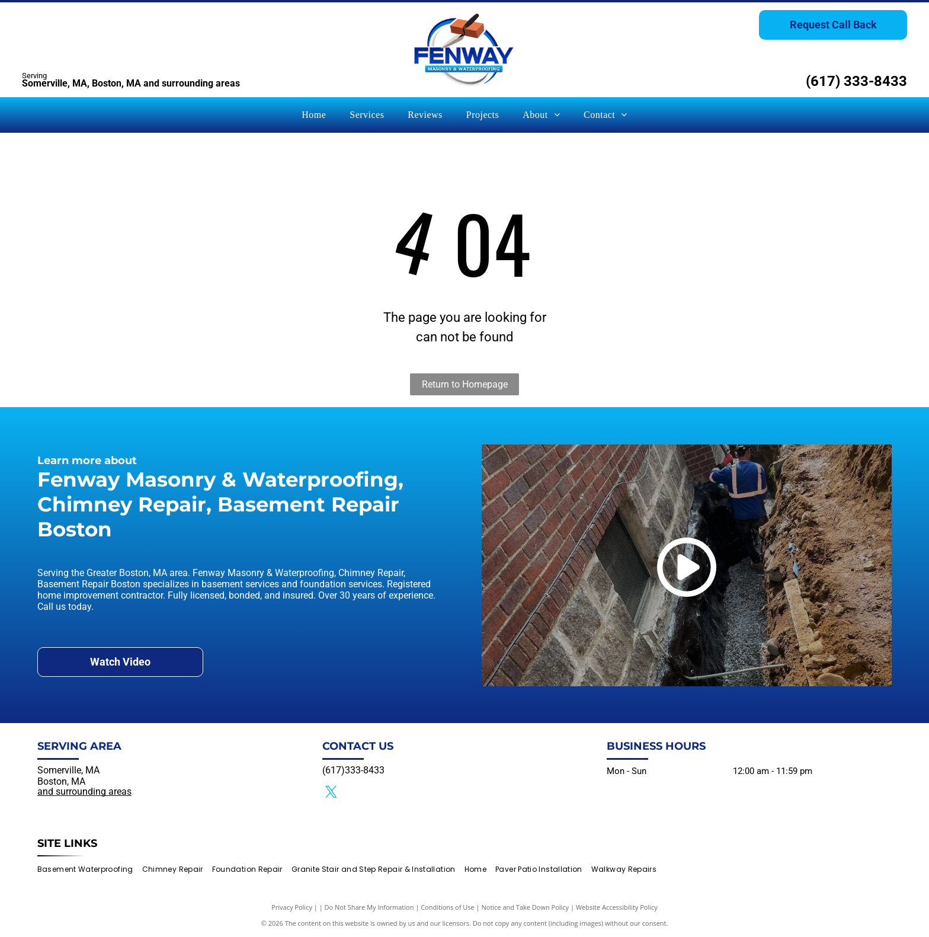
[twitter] (331, 793)
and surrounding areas (84, 791)
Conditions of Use (448, 907)
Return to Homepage (465, 384)
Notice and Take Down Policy (525, 907)
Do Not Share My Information (369, 907)
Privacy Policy (291, 907)
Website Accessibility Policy (617, 907)
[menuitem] (314, 115)
